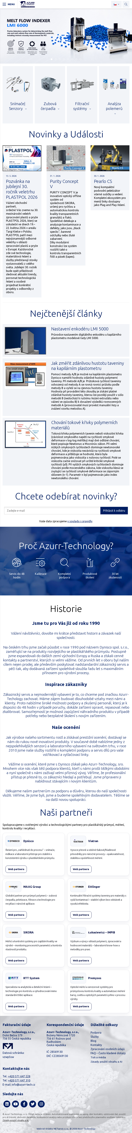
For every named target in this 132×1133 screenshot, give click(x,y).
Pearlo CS (103, 181)
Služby (95, 1036)
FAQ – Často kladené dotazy (108, 1053)
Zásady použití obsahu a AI (106, 1061)
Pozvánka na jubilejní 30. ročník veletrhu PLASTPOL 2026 (21, 189)
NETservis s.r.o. (61, 1129)
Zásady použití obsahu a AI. (16, 1120)
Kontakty (96, 1044)
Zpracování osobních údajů (108, 1049)
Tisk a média (98, 1057)
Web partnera (16, 869)
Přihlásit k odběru (114, 510)
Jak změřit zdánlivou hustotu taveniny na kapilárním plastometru (87, 366)
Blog (93, 1040)
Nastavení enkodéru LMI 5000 (79, 328)
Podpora (96, 1032)
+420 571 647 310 (19, 1080)
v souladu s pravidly (79, 521)
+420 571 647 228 (19, 1076)
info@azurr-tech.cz (23, 1084)
